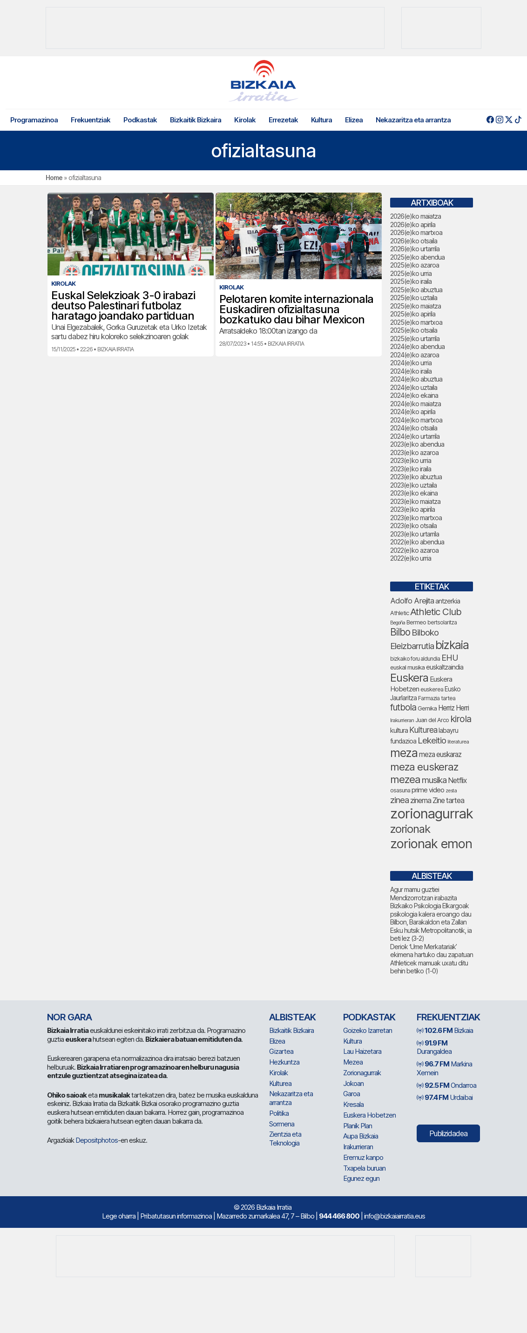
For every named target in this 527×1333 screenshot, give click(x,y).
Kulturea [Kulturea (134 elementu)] (423, 730)
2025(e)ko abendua (417, 257)
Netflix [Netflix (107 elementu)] (457, 780)
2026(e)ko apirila (412, 224)
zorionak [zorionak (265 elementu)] (410, 829)
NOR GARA (69, 1017)
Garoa (351, 1093)
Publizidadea (448, 1133)
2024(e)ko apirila (412, 411)
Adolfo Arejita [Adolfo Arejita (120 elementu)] (412, 600)
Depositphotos (96, 1140)
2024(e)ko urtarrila (414, 436)
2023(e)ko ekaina (414, 493)
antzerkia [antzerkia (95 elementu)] (447, 601)
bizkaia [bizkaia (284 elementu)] (452, 645)
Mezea (353, 1062)
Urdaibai (445, 1097)
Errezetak (283, 119)
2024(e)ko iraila (411, 371)
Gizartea (281, 1051)
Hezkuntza (284, 1062)
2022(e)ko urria (410, 558)
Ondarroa (446, 1085)
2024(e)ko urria (411, 363)
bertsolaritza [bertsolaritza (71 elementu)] (442, 622)
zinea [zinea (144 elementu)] (399, 800)
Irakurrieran (358, 1146)
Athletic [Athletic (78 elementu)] (399, 613)
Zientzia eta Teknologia (285, 1138)
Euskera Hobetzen (369, 1115)
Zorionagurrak (362, 1072)
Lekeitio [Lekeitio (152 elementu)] (432, 740)
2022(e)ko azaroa (414, 550)
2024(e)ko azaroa (414, 355)
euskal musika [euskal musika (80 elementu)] (407, 667)
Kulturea (280, 1083)
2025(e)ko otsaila (413, 330)
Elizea (354, 119)
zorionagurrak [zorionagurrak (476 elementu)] (431, 813)
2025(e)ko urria (411, 273)
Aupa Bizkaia (360, 1136)
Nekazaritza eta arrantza (413, 119)
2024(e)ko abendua (417, 346)
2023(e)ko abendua (417, 444)
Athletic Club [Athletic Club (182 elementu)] (435, 611)
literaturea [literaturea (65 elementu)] (458, 741)
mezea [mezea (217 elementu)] (405, 779)
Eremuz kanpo (363, 1157)
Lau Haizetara (362, 1051)
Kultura (321, 119)
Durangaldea (434, 1047)
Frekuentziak (90, 119)
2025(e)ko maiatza (415, 306)
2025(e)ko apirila (412, 314)
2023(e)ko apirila (412, 509)
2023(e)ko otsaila (413, 525)
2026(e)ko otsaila (413, 241)
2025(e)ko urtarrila (414, 338)
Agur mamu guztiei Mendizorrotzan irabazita (423, 893)
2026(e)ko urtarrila (414, 249)
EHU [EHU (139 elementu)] (449, 657)
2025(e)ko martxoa (416, 322)
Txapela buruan (364, 1168)
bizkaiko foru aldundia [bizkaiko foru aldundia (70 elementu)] (415, 659)
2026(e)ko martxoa (416, 232)
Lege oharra (118, 1216)
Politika (279, 1113)
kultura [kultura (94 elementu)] (399, 730)
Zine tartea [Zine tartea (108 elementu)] (448, 800)
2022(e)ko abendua (417, 542)
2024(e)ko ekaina (414, 395)
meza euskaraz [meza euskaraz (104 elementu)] (440, 754)
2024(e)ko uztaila (413, 387)
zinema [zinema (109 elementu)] (420, 800)
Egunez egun (361, 1178)
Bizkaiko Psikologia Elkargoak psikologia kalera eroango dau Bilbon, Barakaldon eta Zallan (430, 914)
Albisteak (292, 1017)
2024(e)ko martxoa (416, 420)
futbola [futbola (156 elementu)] (403, 707)
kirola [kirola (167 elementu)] (460, 718)
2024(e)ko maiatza (415, 404)
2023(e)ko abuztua (416, 477)
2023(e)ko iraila (410, 469)
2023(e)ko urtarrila (414, 534)
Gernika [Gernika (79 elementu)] (427, 708)
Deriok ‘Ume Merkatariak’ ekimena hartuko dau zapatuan (431, 951)
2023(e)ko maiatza (415, 501)
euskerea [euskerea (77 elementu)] (431, 689)
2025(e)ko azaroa (414, 265)
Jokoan (353, 1083)
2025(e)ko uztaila (413, 297)
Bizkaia (445, 1030)
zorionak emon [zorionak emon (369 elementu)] (431, 843)
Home (54, 177)
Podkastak (140, 119)
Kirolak (245, 119)
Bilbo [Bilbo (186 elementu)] (400, 632)
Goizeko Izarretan (367, 1030)
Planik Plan (357, 1125)
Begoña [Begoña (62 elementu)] (397, 623)
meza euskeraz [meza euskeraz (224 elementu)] (424, 766)
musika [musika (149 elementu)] (434, 780)
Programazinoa (34, 119)
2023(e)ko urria (410, 460)
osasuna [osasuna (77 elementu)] (400, 790)
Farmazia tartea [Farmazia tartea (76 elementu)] (436, 698)
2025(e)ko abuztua (416, 290)
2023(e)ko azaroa (414, 452)
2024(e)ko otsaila (413, 428)
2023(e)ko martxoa (416, 518)
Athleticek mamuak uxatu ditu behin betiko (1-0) (429, 967)
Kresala (353, 1104)
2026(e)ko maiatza (415, 216)
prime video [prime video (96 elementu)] (428, 790)
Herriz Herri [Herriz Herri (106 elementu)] (453, 707)
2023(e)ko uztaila (413, 485)
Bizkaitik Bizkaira (195, 119)
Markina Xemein (444, 1068)
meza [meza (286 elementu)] (404, 753)
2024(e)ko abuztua (416, 379)
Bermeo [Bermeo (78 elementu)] (416, 622)
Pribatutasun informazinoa (176, 1216)
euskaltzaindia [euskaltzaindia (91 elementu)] (444, 667)
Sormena (281, 1123)
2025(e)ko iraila (411, 281)
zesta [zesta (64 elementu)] (451, 790)
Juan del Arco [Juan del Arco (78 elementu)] (432, 720)
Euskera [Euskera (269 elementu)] (409, 677)
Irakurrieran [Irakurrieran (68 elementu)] (402, 720)
